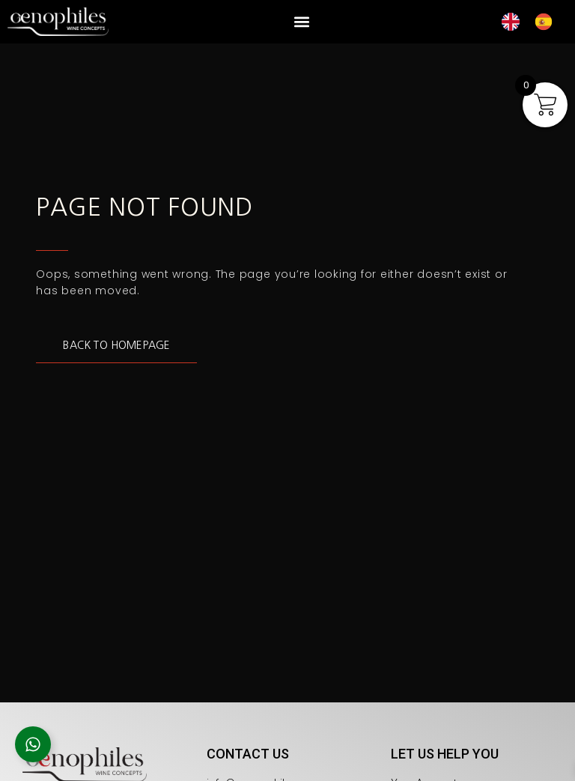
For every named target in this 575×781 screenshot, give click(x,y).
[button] (301, 22)
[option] (547, 22)
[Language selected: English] (535, 21)
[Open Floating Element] (33, 744)
